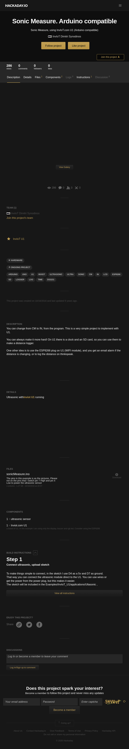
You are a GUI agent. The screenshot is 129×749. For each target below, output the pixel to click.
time (40, 279)
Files (38, 77)
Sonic (81, 274)
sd (9, 279)
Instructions (84, 77)
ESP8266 (116, 274)
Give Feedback (57, 731)
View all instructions (65, 593)
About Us (18, 731)
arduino (13, 274)
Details (27, 77)
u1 (32, 274)
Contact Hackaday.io (36, 731)
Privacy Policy (91, 731)
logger (20, 279)
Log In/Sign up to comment (22, 667)
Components (54, 77)
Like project (78, 45)
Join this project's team (19, 217)
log (31, 279)
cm (90, 274)
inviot (41, 274)
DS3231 (50, 279)
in (98, 274)
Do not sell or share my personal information (64, 735)
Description (13, 77)
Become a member (36, 693)
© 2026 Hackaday (64, 741)
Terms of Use (74, 731)
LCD (105, 274)
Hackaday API (108, 731)
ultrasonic (56, 274)
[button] (120, 5)
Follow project (53, 45)
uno (24, 274)
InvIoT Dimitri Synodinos (64, 37)
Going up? (64, 723)
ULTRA (70, 274)
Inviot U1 (29, 397)
